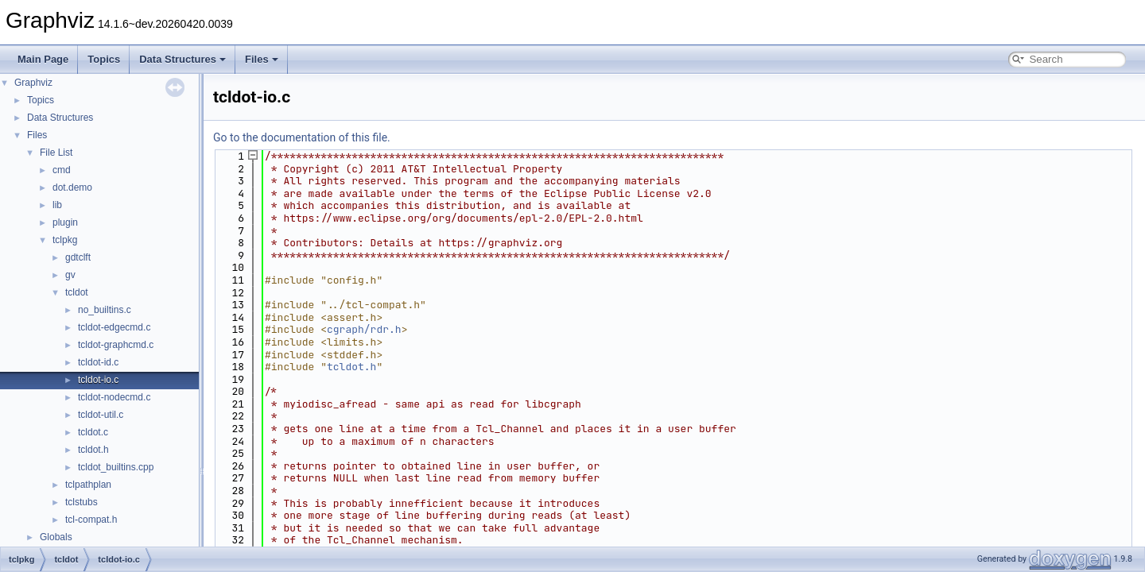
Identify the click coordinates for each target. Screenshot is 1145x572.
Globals (56, 537)
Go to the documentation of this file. (301, 137)
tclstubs (81, 502)
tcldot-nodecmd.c (114, 397)
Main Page (42, 59)
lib (57, 205)
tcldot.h (93, 449)
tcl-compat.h (91, 519)
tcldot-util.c (100, 414)
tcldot (76, 292)
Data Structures (182, 59)
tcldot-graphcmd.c (115, 344)
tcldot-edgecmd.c (114, 327)
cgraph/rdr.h (364, 329)
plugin (65, 222)
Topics (103, 59)
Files (261, 59)
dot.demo (72, 187)
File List (56, 152)
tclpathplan (88, 484)
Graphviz (33, 82)
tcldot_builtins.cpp (115, 467)
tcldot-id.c (98, 362)
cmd (61, 170)
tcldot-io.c (98, 379)
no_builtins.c (104, 309)
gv (70, 274)
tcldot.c (93, 432)
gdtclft (78, 257)
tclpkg (64, 239)
